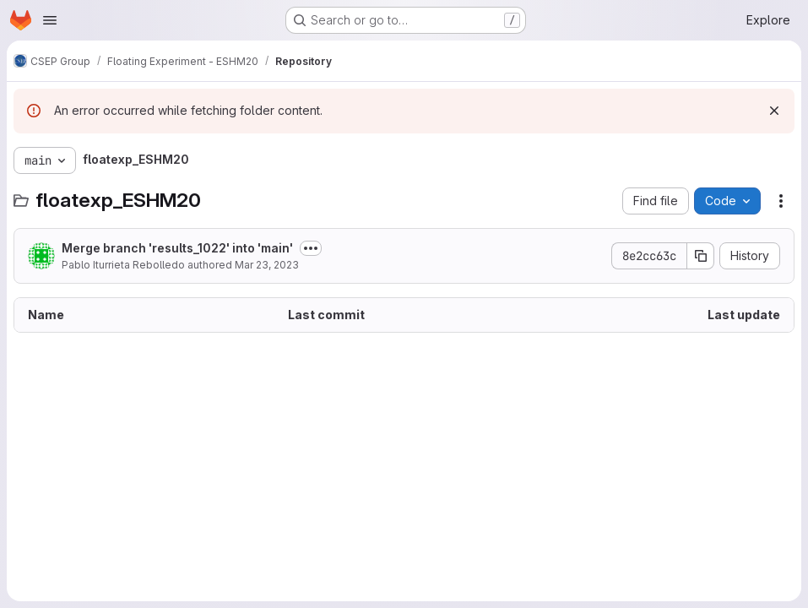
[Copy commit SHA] (700, 255)
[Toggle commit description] (311, 248)
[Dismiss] (774, 110)
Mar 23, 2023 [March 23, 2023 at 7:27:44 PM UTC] (267, 264)
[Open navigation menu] (49, 20)
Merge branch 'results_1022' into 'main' (177, 248)
